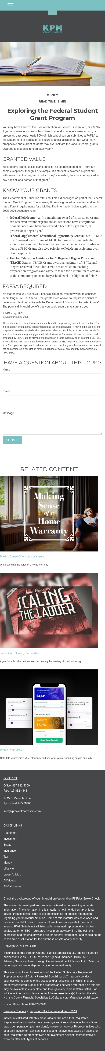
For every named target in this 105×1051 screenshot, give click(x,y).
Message (8, 413)
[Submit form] (12, 440)
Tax (5, 856)
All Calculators (12, 886)
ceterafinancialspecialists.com (81, 997)
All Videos (9, 880)
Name (6, 369)
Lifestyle (8, 868)
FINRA (76, 957)
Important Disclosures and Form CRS (53, 1011)
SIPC (86, 957)
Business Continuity (15, 1011)
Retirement (10, 832)
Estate (7, 844)
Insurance (9, 850)
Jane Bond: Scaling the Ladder (19, 653)
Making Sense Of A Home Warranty (22, 556)
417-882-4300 (21, 785)
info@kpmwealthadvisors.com (22, 811)
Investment (10, 838)
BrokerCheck (92, 898)
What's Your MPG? (12, 749)
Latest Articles (12, 874)
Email (6, 391)
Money (7, 862)
